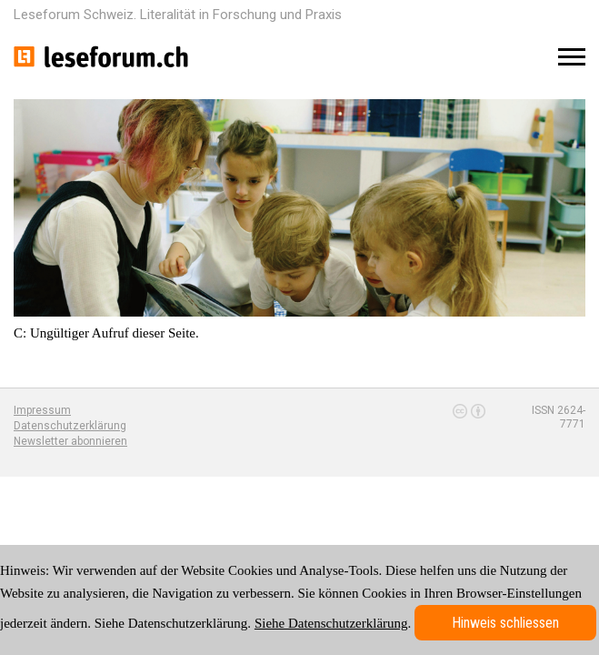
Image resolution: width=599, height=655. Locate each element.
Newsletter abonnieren (70, 441)
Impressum (42, 410)
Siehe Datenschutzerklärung (331, 623)
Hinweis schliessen (505, 622)
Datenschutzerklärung (70, 425)
